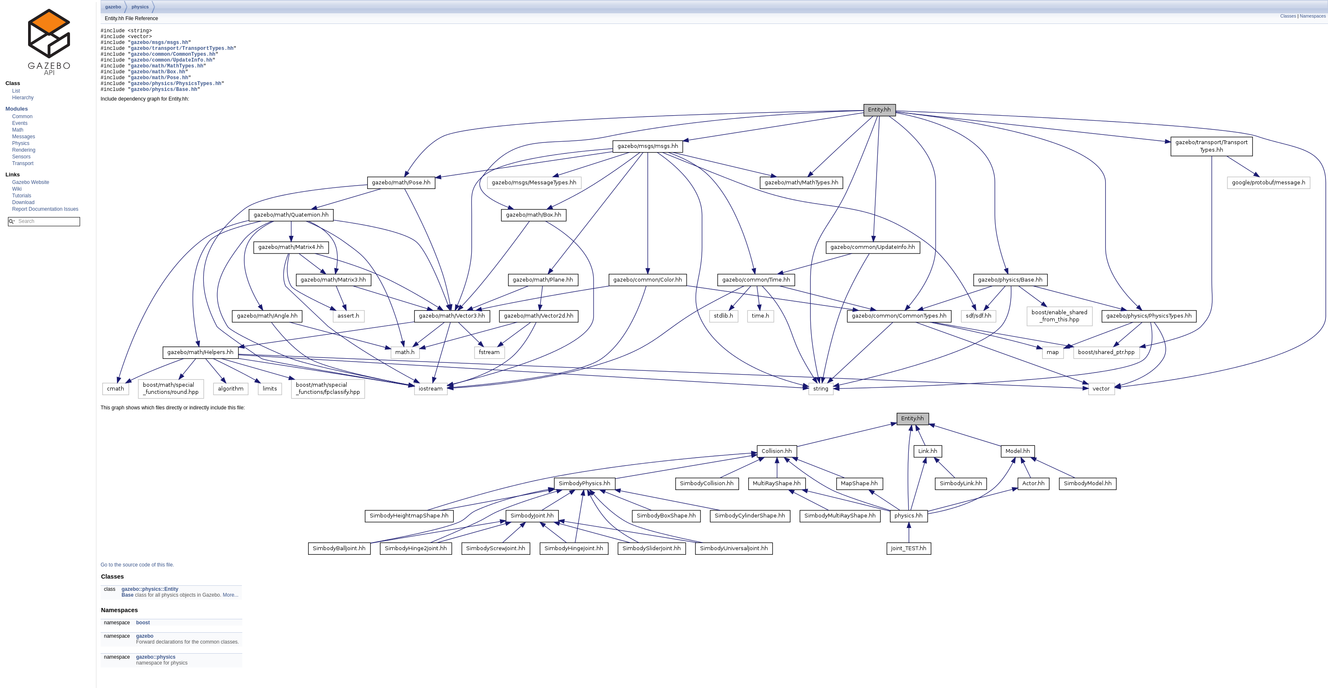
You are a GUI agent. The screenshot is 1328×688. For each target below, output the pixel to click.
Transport (23, 163)
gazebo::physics (156, 671)
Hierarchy (23, 98)
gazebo (113, 6)
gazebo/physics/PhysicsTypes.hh (176, 95)
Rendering (23, 150)
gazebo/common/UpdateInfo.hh (171, 67)
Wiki (17, 189)
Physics (20, 143)
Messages (23, 137)
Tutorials (21, 196)
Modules (16, 109)
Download (23, 202)
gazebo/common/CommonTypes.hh (173, 60)
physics (140, 6)
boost (143, 636)
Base (128, 609)
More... (230, 609)
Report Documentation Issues (45, 209)
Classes (1288, 15)
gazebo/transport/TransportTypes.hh (182, 53)
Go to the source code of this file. (137, 579)
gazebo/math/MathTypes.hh (167, 74)
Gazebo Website (30, 182)
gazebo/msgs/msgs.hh (159, 45)
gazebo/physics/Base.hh (164, 102)
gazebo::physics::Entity (150, 603)
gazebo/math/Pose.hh (159, 88)
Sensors (21, 157)
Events (20, 123)
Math (17, 130)
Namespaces (1313, 15)
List (16, 91)
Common (22, 116)
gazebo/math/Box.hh (158, 81)
